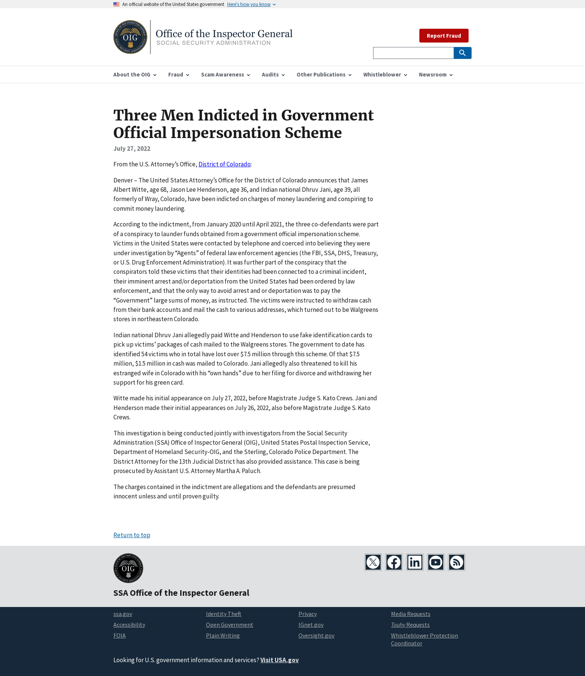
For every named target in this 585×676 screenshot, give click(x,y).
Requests (410, 624)
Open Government (229, 624)
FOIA (119, 635)
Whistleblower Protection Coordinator (424, 639)
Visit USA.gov (279, 660)
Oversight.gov (316, 635)
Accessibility (129, 624)
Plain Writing (223, 635)
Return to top (131, 535)
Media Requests (411, 613)
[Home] (202, 49)
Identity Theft (223, 613)
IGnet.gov (310, 624)
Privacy (307, 613)
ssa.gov (122, 613)
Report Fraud (444, 35)
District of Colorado (224, 164)
